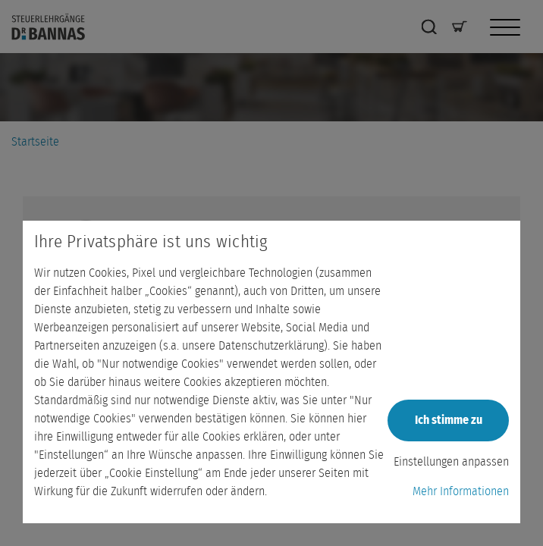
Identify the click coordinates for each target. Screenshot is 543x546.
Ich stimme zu (448, 420)
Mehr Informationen (461, 491)
